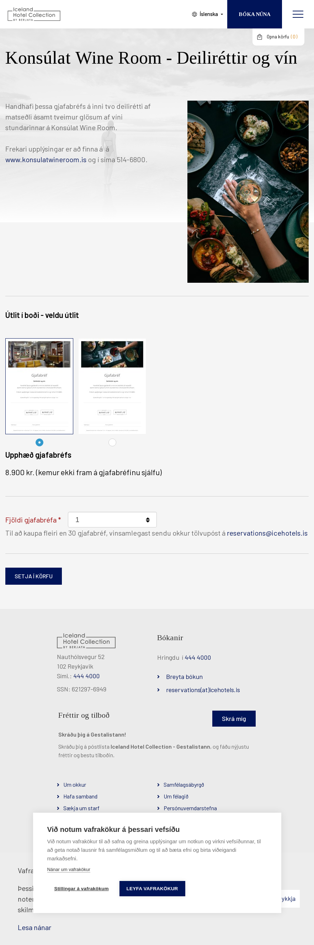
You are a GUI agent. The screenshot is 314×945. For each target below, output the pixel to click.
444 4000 (86, 676)
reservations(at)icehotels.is (203, 690)
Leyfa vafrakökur (152, 888)
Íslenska (208, 14)
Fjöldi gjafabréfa (31, 519)
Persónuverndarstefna (190, 808)
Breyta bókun (184, 676)
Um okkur (74, 784)
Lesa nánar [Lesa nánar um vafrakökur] (34, 927)
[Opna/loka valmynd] (298, 14)
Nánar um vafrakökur (68, 869)
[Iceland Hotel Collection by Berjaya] (33, 14)
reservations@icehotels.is (267, 533)
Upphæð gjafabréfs (38, 454)
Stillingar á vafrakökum (81, 888)
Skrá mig (234, 718)
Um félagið (176, 796)
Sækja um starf (81, 808)
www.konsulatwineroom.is (45, 159)
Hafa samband (80, 796)
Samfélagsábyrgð (184, 784)
